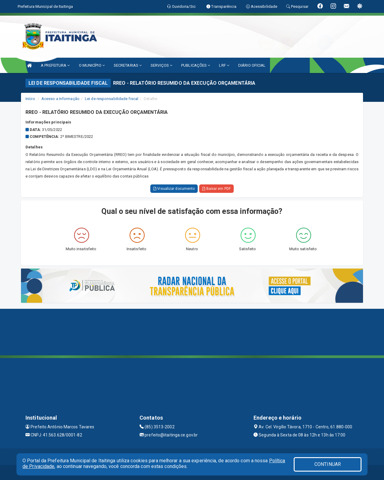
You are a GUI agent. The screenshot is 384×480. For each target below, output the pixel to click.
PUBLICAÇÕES (195, 65)
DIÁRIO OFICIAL (252, 65)
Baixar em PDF (216, 189)
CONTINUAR (327, 464)
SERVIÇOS (161, 65)
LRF (224, 65)
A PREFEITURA (55, 65)
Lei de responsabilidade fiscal (111, 98)
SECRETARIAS (128, 65)
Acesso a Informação (60, 98)
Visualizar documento (174, 189)
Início (30, 98)
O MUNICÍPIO (92, 65)
